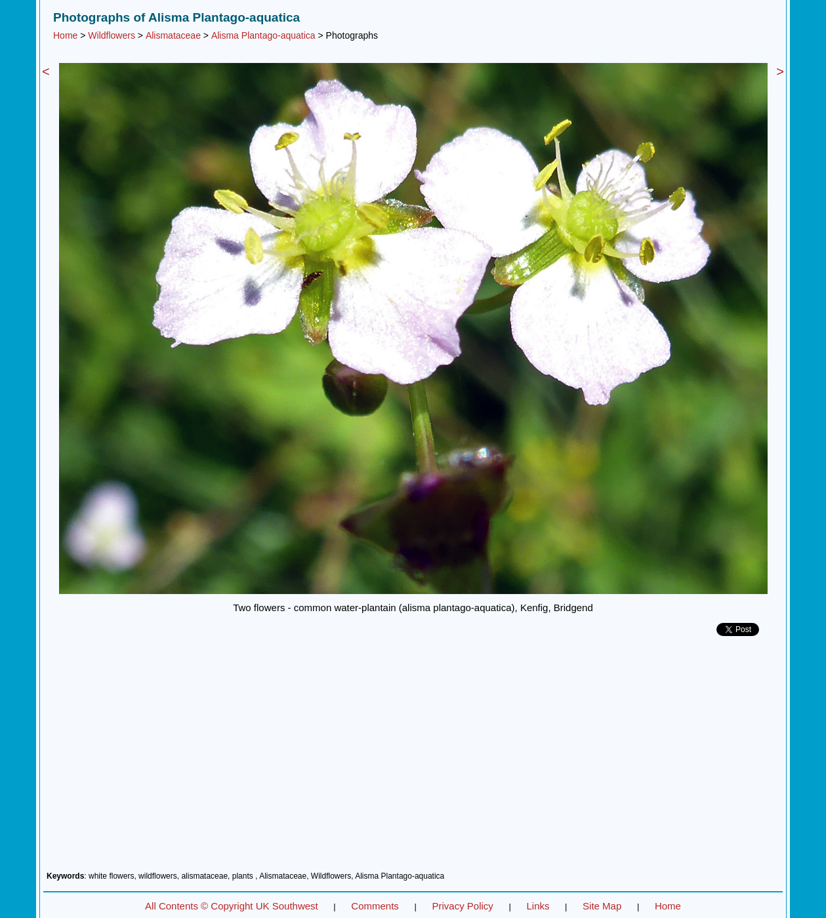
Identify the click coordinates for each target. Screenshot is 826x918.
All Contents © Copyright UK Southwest (231, 905)
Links (537, 905)
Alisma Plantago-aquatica (263, 35)
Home (65, 35)
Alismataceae (173, 35)
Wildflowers (111, 35)
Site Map (602, 905)
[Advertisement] (413, 758)
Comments (375, 905)
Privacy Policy (462, 905)
